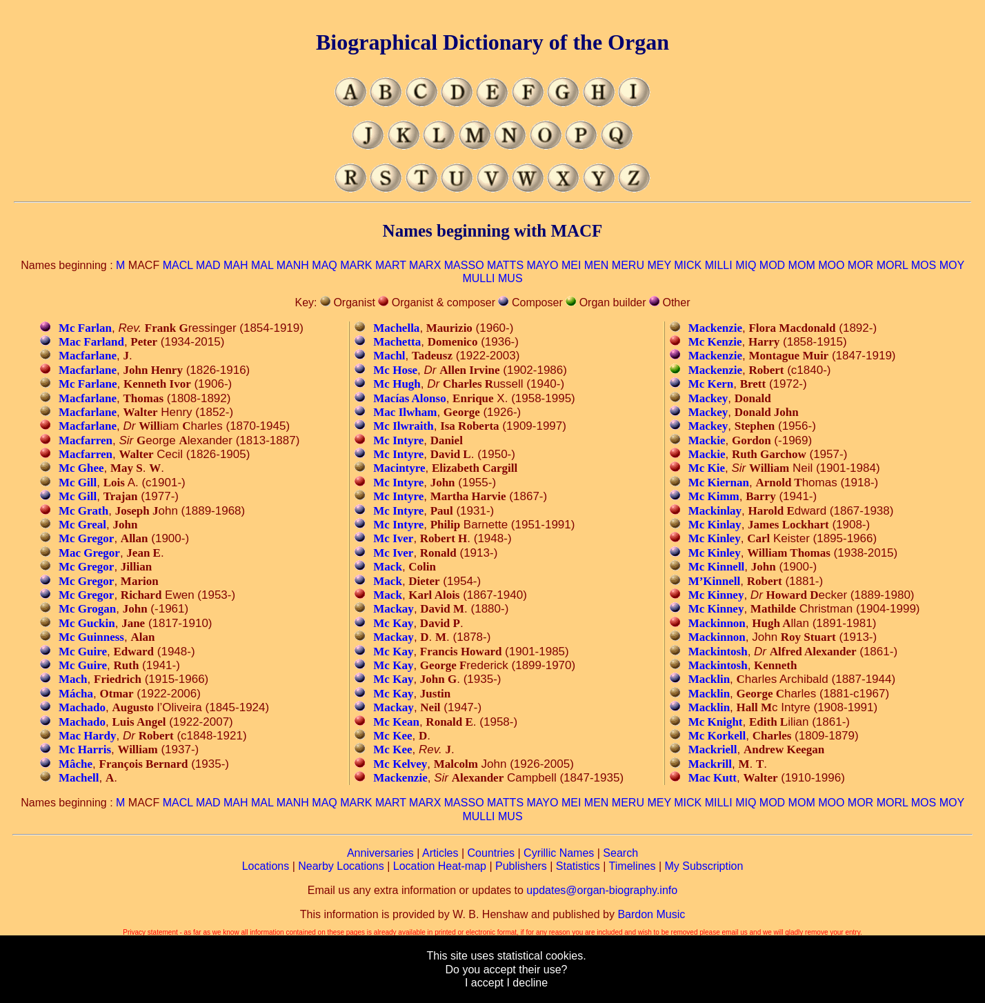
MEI (571, 265)
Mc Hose (395, 370)
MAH (235, 265)
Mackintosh (718, 651)
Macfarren (85, 440)
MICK (688, 265)
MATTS (505, 265)
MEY (658, 265)
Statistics (578, 866)
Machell (79, 777)
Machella (396, 328)
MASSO (464, 265)
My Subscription (703, 866)
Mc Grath (83, 510)
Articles (440, 853)
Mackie (707, 440)
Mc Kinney (716, 595)
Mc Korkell (717, 735)
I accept (484, 983)
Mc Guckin (87, 623)
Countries (491, 853)
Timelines (632, 866)
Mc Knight (715, 721)
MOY (951, 265)
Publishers (521, 866)
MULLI (478, 278)
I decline (527, 983)
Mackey (708, 398)
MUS (510, 278)
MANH (293, 265)
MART (390, 265)
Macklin (709, 679)
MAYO (543, 265)
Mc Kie (706, 468)
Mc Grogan (87, 608)
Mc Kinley (714, 538)
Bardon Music (651, 914)
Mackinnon (717, 623)
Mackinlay (715, 510)
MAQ (324, 265)
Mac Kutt (712, 777)
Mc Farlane (88, 383)
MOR (860, 265)
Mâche (75, 764)
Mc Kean (396, 721)
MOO (831, 265)
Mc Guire (83, 651)
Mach (73, 679)
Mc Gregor (86, 538)
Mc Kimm (713, 496)
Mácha (76, 693)
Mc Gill (78, 482)
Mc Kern (711, 383)
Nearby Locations (341, 866)
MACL (178, 265)
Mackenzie (400, 777)
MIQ (745, 265)
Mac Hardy (88, 735)
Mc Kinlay (715, 524)
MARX (425, 265)
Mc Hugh (396, 383)
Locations (266, 866)
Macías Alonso (409, 398)
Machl (389, 355)
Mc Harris (85, 749)
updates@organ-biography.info (601, 890)
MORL (892, 265)
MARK (356, 265)
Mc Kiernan (718, 482)
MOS (923, 265)
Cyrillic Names (559, 853)
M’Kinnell (714, 581)
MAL (262, 265)
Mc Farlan (85, 328)
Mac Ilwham (405, 412)
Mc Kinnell (716, 566)
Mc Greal (82, 524)
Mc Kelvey (400, 764)
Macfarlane (88, 355)
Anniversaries (380, 853)
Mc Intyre (398, 440)
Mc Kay (393, 623)
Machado (82, 707)
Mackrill (710, 764)
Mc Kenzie (715, 341)
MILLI (719, 265)
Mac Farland (91, 341)
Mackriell (712, 749)
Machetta (397, 341)
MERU (628, 265)
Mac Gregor (89, 552)
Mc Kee (392, 735)
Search (620, 853)
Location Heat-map (439, 866)
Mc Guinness (91, 637)
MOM (801, 265)
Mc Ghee (81, 468)
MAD (208, 265)
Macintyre (399, 468)
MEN (596, 265)
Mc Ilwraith (403, 426)
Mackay (393, 608)
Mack (387, 566)
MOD (772, 265)
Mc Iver (393, 538)
